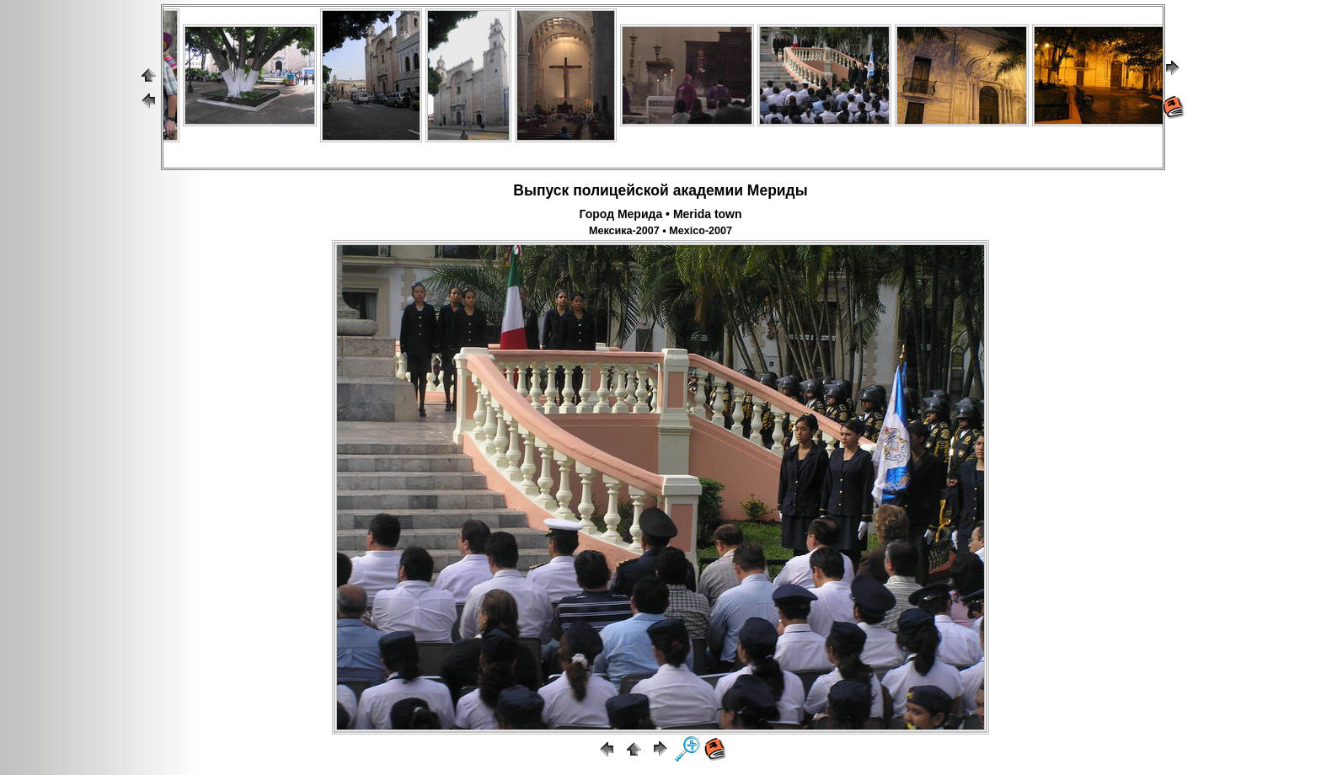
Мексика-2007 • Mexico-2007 (660, 231)
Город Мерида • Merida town (660, 214)
